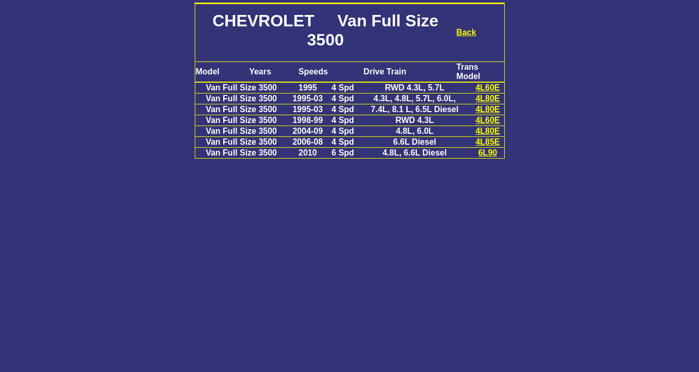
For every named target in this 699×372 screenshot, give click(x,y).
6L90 (487, 152)
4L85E (487, 141)
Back (466, 32)
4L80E (487, 98)
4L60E (487, 87)
